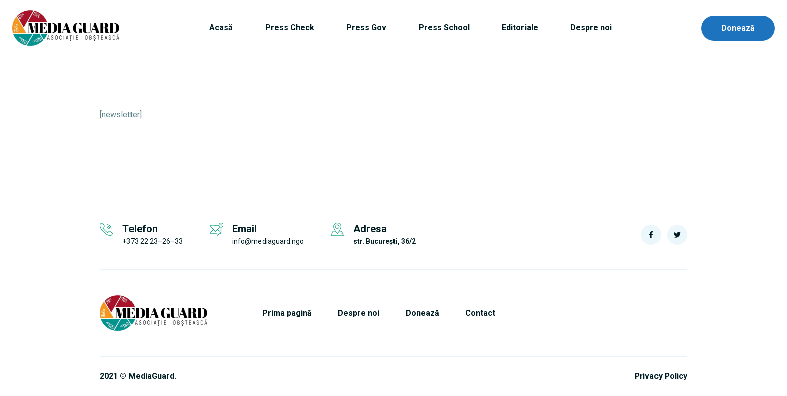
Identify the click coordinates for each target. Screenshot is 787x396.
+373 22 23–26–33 (152, 241)
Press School (444, 27)
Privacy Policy (660, 376)
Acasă (221, 27)
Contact (484, 313)
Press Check (289, 27)
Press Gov (366, 27)
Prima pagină (288, 313)
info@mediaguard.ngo (268, 241)
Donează (738, 28)
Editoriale (520, 27)
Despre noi (591, 27)
